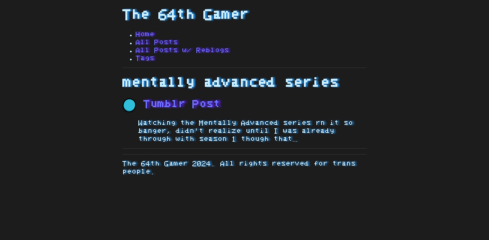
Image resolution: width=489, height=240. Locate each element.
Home (145, 34)
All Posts (157, 42)
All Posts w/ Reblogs (182, 50)
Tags (145, 58)
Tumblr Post (171, 104)
